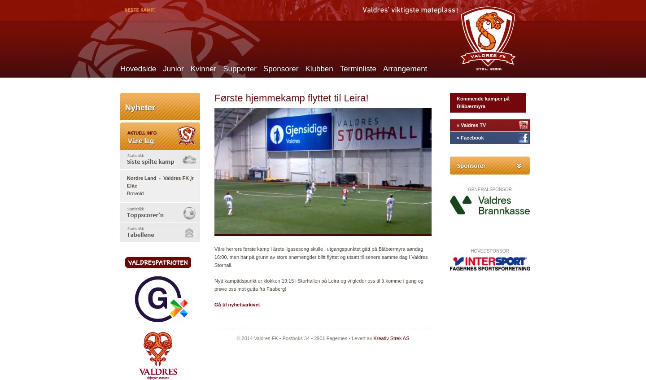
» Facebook (470, 137)
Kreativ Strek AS (391, 338)
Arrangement (405, 69)
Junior (173, 69)
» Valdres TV (471, 125)
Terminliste (358, 69)
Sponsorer (280, 69)
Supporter (240, 69)
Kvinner (204, 69)
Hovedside (138, 69)
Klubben (319, 69)
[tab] (160, 159)
